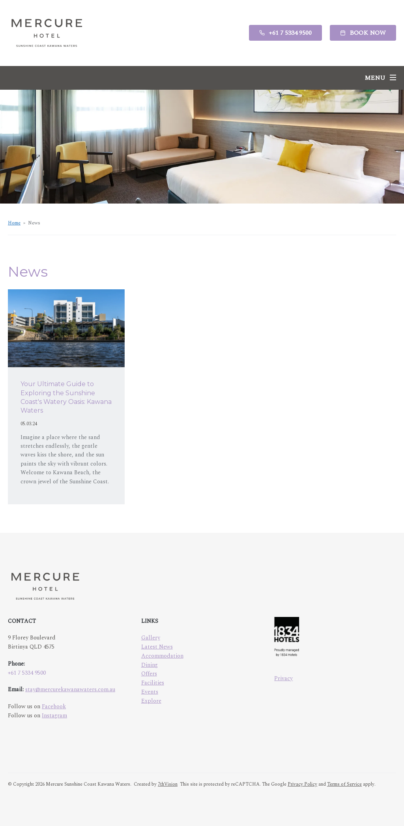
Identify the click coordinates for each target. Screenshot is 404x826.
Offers (149, 673)
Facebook (54, 706)
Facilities (152, 683)
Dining (149, 665)
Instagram (54, 715)
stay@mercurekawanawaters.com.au (70, 689)
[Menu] (380, 78)
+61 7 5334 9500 (27, 673)
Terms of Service (344, 784)
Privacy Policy (302, 784)
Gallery (150, 638)
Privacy (283, 678)
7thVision (168, 784)
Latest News (157, 647)
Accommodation (162, 656)
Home (14, 223)
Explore (151, 701)
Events (149, 692)
